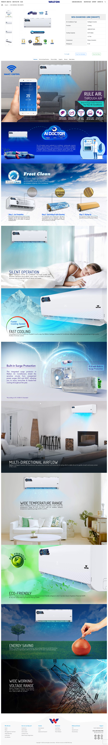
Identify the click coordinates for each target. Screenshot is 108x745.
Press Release (58, 731)
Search (6, 5)
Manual (65, 59)
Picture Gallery (54, 59)
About (6, 730)
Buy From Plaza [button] (96, 54)
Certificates (7, 735)
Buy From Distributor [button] (80, 54)
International (41, 728)
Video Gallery (72, 59)
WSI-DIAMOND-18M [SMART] (16, 5)
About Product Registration (27, 735)
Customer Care (25, 733)
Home (6, 728)
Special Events (75, 730)
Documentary (75, 731)
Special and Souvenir (42, 731)
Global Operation (8, 733)
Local (39, 730)
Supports (61, 59)
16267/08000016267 (98, 728)
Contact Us (24, 728)
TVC (73, 728)
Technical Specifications (44, 59)
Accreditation (7, 737)
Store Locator (24, 731)
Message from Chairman (10, 731)
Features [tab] (35, 59)
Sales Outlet (24, 730)
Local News (57, 728)
